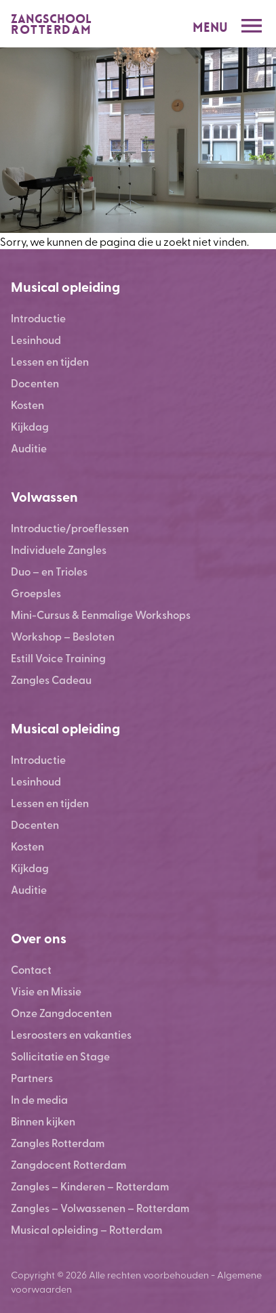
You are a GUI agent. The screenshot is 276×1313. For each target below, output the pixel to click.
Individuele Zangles (58, 549)
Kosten (27, 404)
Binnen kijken (43, 1121)
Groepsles (36, 593)
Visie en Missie (46, 991)
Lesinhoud (36, 339)
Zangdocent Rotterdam (68, 1164)
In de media (39, 1099)
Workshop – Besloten (63, 636)
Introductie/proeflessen (70, 528)
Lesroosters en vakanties (71, 1034)
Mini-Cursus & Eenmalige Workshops (101, 614)
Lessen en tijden (50, 361)
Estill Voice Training (58, 658)
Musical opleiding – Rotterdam (86, 1229)
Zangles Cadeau (51, 679)
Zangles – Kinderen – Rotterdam (90, 1186)
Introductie (38, 318)
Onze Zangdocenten (61, 1012)
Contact (31, 969)
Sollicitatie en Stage (60, 1056)
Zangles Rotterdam (57, 1142)
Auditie (29, 448)
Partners (32, 1077)
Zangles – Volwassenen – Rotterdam (100, 1207)
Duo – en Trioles (49, 571)
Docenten (35, 383)
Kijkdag (30, 426)
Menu (210, 27)
